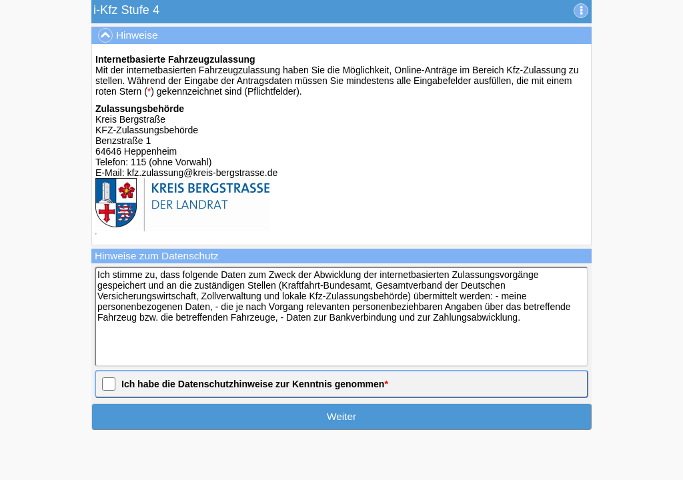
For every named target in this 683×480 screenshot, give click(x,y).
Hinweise (127, 35)
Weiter (341, 416)
